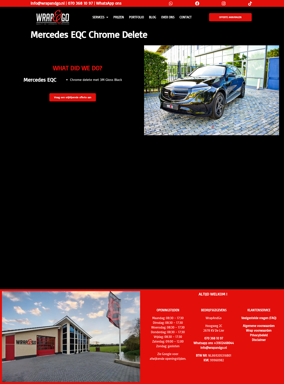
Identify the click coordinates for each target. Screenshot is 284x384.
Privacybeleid (259, 335)
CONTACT (185, 17)
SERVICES (100, 17)
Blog (152, 17)
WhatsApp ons (108, 3)
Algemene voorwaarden (259, 326)
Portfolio (136, 17)
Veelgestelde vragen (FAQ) (258, 318)
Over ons (167, 17)
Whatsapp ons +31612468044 (214, 343)
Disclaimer (259, 340)
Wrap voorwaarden (258, 330)
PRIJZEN (118, 17)
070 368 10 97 (80, 3)
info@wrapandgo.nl (48, 3)
